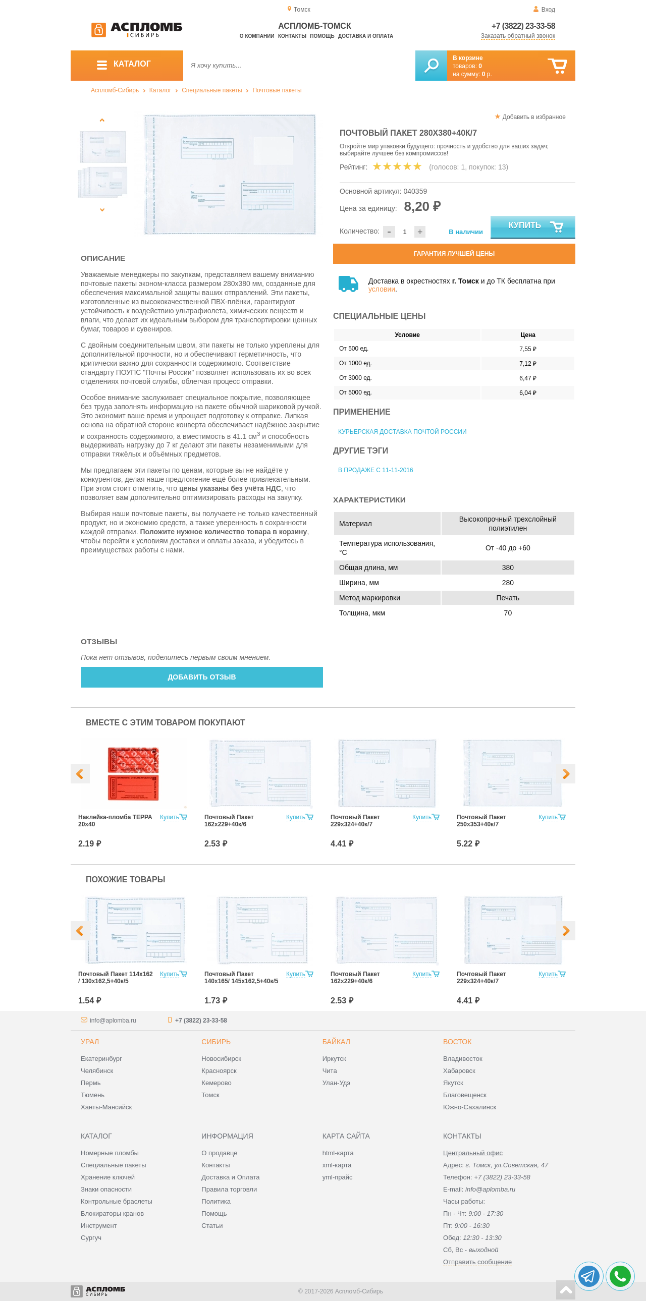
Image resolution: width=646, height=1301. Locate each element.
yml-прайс (337, 1177)
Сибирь (216, 1042)
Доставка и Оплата (230, 1177)
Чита (329, 1070)
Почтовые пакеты (276, 90)
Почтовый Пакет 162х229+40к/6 (229, 821)
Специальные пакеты (212, 90)
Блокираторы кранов (112, 1213)
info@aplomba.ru (113, 1020)
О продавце (219, 1153)
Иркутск (334, 1058)
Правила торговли (229, 1189)
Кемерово (216, 1083)
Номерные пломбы (110, 1153)
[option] (228, 174)
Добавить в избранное (534, 117)
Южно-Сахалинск (469, 1107)
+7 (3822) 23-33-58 (523, 26)
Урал (90, 1042)
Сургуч (91, 1237)
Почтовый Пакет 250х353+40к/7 (481, 821)
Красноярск (218, 1070)
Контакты (292, 36)
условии (381, 289)
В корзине (468, 58)
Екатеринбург (101, 1058)
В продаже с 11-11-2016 (375, 470)
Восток (457, 1042)
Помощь (322, 36)
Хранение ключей (108, 1177)
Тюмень (92, 1095)
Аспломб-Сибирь (115, 90)
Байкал (336, 1042)
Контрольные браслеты (116, 1201)
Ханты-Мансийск (106, 1107)
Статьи (212, 1225)
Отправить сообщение (477, 1262)
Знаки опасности (106, 1189)
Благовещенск (465, 1095)
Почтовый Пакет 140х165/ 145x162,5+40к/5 (241, 978)
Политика (216, 1201)
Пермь (91, 1083)
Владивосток (462, 1058)
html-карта (338, 1153)
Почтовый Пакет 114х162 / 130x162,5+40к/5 (115, 978)
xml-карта (337, 1165)
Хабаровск (459, 1070)
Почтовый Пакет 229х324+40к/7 (355, 821)
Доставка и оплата (365, 36)
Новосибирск (221, 1058)
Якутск (453, 1083)
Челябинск (97, 1070)
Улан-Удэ (336, 1083)
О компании (257, 36)
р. (487, 74)
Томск (210, 1095)
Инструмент (99, 1225)
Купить (537, 227)
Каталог (160, 90)
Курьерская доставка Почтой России (402, 431)
